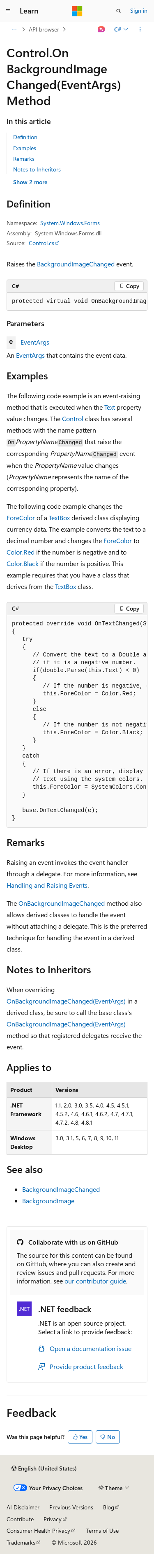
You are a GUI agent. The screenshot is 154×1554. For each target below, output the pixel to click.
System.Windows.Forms (70, 223)
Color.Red (20, 552)
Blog (108, 1507)
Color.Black (23, 563)
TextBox (59, 517)
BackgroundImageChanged (76, 263)
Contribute (20, 1519)
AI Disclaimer (23, 1507)
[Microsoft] (77, 11)
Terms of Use (102, 1530)
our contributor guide (95, 1281)
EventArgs (35, 342)
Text (109, 407)
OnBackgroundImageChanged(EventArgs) (66, 1001)
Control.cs (41, 243)
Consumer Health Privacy (38, 1530)
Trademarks (21, 1542)
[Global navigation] (8, 11)
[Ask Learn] (102, 29)
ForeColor (21, 517)
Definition (25, 137)
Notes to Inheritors (37, 169)
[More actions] (140, 29)
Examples (24, 148)
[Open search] (118, 11)
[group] (77, 302)
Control (72, 418)
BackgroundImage (48, 1200)
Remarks (23, 158)
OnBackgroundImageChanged (61, 903)
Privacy (53, 1519)
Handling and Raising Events (47, 885)
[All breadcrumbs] (14, 29)
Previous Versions (71, 1507)
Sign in (138, 10)
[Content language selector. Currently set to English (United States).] (44, 1468)
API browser (44, 29)
